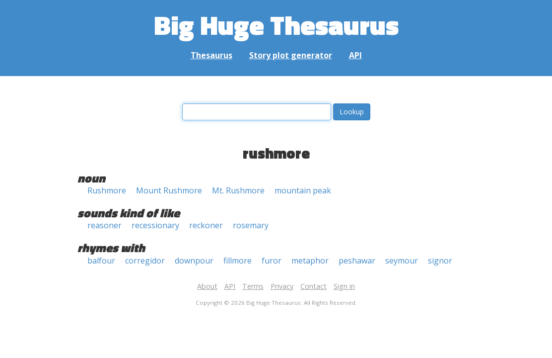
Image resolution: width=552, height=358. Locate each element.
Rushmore (106, 190)
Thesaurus (211, 55)
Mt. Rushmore (238, 190)
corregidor (145, 260)
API (355, 55)
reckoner (206, 225)
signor (440, 260)
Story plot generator (290, 55)
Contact (313, 286)
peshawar (357, 260)
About (207, 286)
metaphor (310, 260)
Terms (253, 286)
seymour (401, 260)
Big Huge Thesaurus (276, 24)
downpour (194, 260)
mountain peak (303, 190)
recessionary (155, 225)
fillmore (237, 260)
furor (271, 260)
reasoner (104, 225)
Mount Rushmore (169, 190)
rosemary (251, 225)
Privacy (282, 286)
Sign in (344, 286)
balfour (101, 260)
